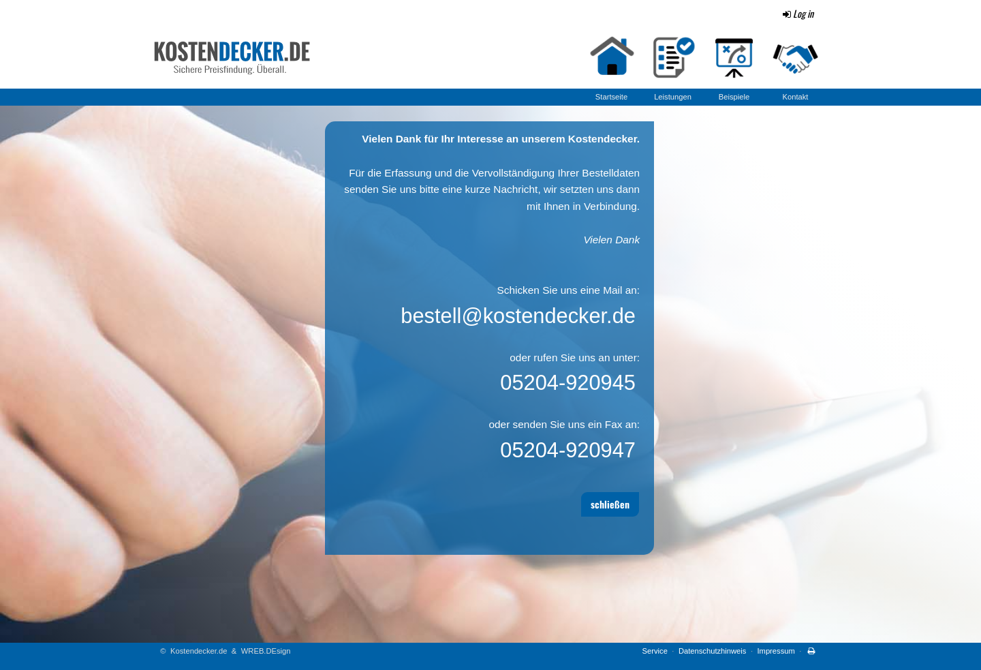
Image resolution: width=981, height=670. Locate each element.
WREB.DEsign (266, 651)
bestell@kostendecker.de (518, 316)
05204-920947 (568, 450)
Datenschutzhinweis (713, 651)
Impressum (775, 651)
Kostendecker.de (198, 651)
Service (655, 651)
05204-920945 (568, 383)
